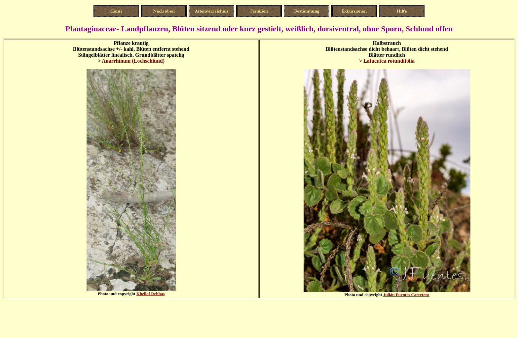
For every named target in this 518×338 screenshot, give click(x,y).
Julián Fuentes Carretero (406, 294)
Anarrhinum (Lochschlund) (133, 61)
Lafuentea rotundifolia (389, 61)
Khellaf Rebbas (150, 293)
